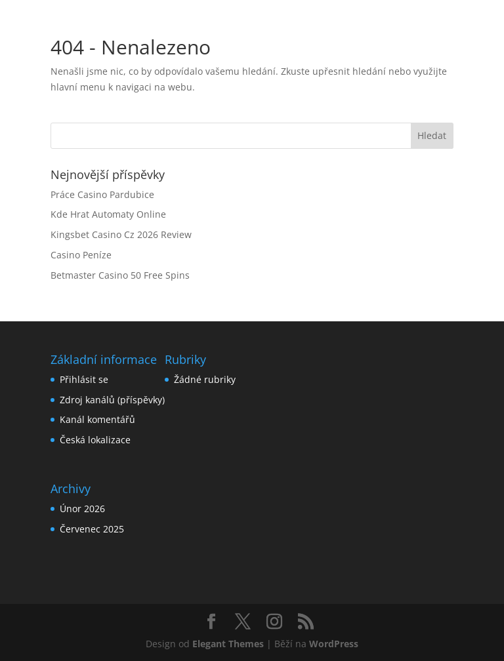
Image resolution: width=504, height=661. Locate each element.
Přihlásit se (84, 379)
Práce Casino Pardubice (102, 194)
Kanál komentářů (97, 419)
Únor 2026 (82, 508)
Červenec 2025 (92, 529)
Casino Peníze (81, 255)
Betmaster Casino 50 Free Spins (120, 275)
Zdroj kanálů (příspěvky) (112, 399)
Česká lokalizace (95, 439)
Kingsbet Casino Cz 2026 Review (121, 234)
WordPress (333, 643)
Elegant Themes (228, 643)
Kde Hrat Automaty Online (108, 214)
